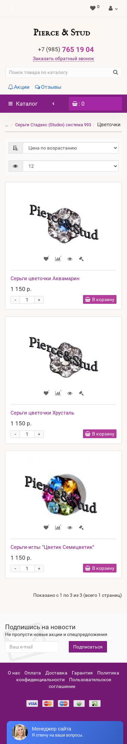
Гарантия (82, 672)
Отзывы (48, 87)
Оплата (32, 672)
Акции (18, 87)
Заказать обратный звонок (63, 58)
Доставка (56, 672)
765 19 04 (66, 50)
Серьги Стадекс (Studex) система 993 (49, 124)
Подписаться (88, 646)
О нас (14, 672)
